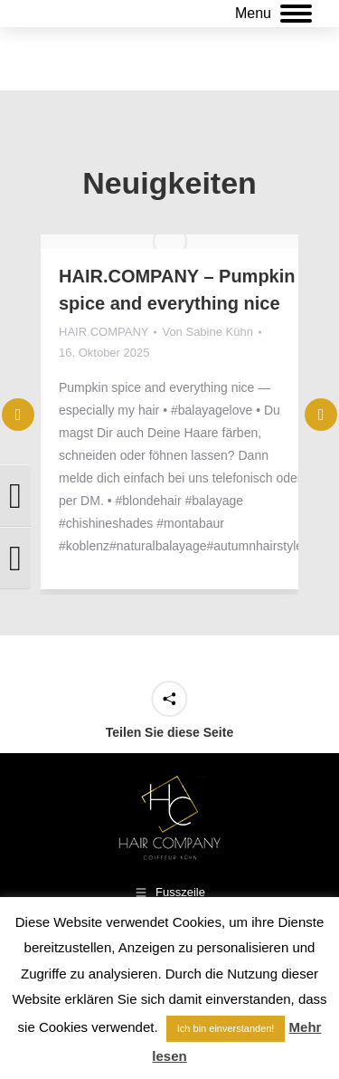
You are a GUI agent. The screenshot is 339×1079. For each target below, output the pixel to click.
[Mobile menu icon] (273, 13)
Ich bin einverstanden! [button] (226, 1028)
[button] (321, 472)
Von (207, 332)
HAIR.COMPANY (103, 332)
